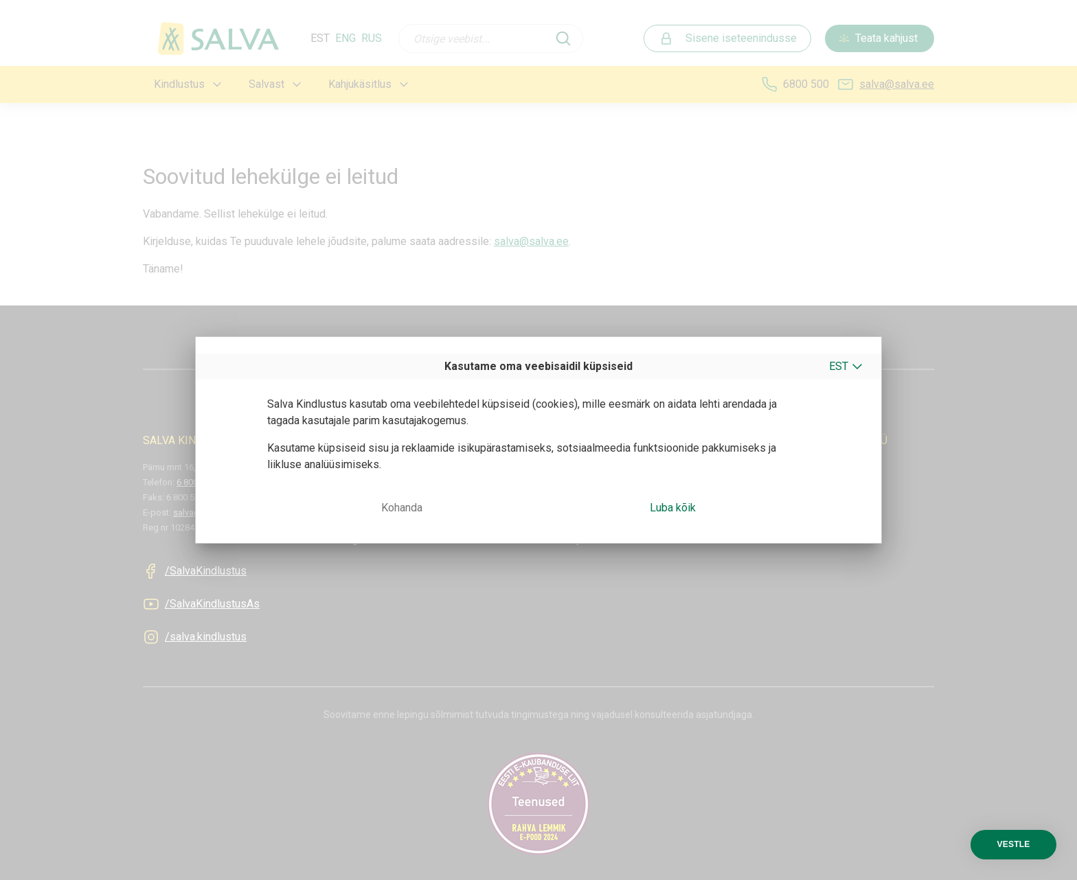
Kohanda (401, 507)
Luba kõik (673, 507)
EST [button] (838, 366)
